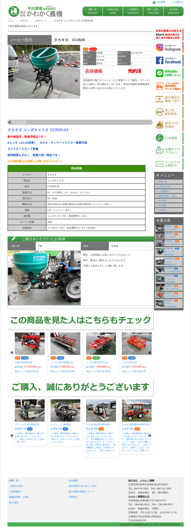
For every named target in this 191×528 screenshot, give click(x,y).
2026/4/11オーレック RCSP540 (171, 251)
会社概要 (158, 2)
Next (76, 80)
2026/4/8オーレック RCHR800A (171, 279)
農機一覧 (161, 182)
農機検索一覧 (41, 21)
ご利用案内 (162, 191)
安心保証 (161, 200)
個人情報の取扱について (81, 491)
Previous (11, 80)
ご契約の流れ (163, 186)
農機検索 (24, 21)
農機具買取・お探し (166, 196)
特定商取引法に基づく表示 (83, 486)
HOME (10, 21)
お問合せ (177, 2)
